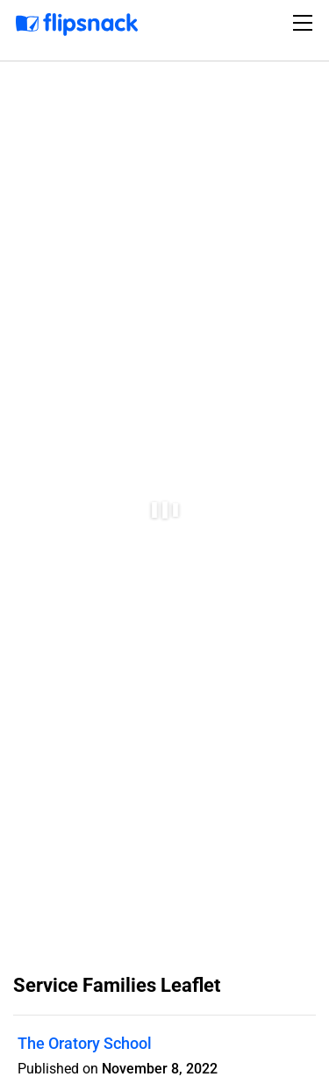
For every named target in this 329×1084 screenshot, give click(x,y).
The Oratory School (85, 1043)
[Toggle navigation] (305, 23)
